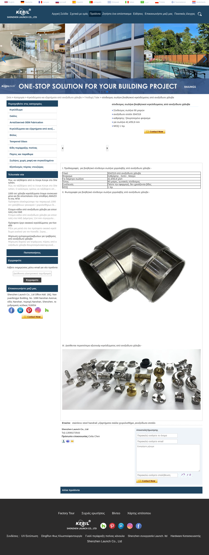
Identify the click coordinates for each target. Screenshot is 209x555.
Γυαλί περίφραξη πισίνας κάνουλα (105, 536)
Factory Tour (66, 513)
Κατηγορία (19, 97)
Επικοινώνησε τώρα (32, 317)
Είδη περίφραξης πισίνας (23, 148)
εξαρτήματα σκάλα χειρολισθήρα (116, 423)
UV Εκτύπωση (29, 536)
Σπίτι (9, 97)
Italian (131, 2)
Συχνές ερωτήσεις (93, 513)
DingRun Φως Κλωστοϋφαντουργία (61, 536)
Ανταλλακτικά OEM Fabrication (26, 122)
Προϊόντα (95, 13)
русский (63, 2)
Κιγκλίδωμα (16, 109)
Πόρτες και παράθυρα (21, 154)
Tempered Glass (18, 141)
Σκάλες (13, 116)
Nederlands (200, 2)
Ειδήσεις (138, 13)
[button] (99, 91)
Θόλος (13, 135)
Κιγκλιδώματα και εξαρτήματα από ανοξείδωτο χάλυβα (54, 97)
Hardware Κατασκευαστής (186, 536)
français (46, 2)
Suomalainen (180, 2)
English (11, 2)
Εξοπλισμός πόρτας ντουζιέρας (27, 167)
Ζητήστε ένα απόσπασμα (116, 13)
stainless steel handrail (84, 423)
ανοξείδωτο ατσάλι (145, 423)
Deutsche (28, 2)
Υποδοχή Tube (91, 97)
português (97, 2)
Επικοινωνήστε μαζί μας (159, 13)
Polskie (162, 2)
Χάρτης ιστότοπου (139, 513)
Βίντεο (116, 513)
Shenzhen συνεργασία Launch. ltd (147, 536)
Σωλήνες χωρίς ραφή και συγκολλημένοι (32, 160)
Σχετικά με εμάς (79, 13)
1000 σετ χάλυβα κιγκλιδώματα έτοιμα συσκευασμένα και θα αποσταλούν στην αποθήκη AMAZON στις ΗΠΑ (32, 196)
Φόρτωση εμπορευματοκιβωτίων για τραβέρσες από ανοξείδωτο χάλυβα (32, 237)
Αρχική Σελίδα (60, 13)
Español (79, 2)
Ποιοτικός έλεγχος (184, 13)
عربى (147, 2)
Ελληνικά (115, 2)
